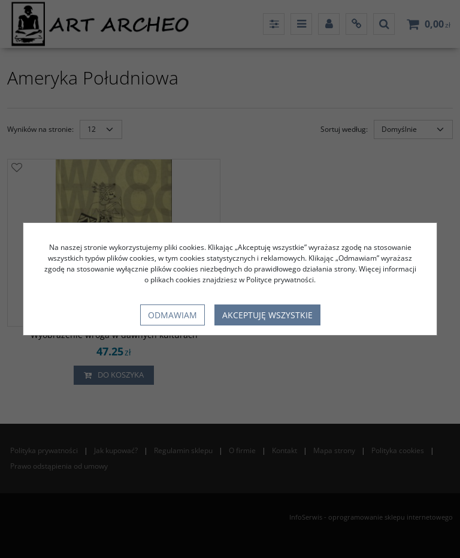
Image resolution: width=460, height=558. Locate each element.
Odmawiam (172, 315)
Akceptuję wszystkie (267, 315)
